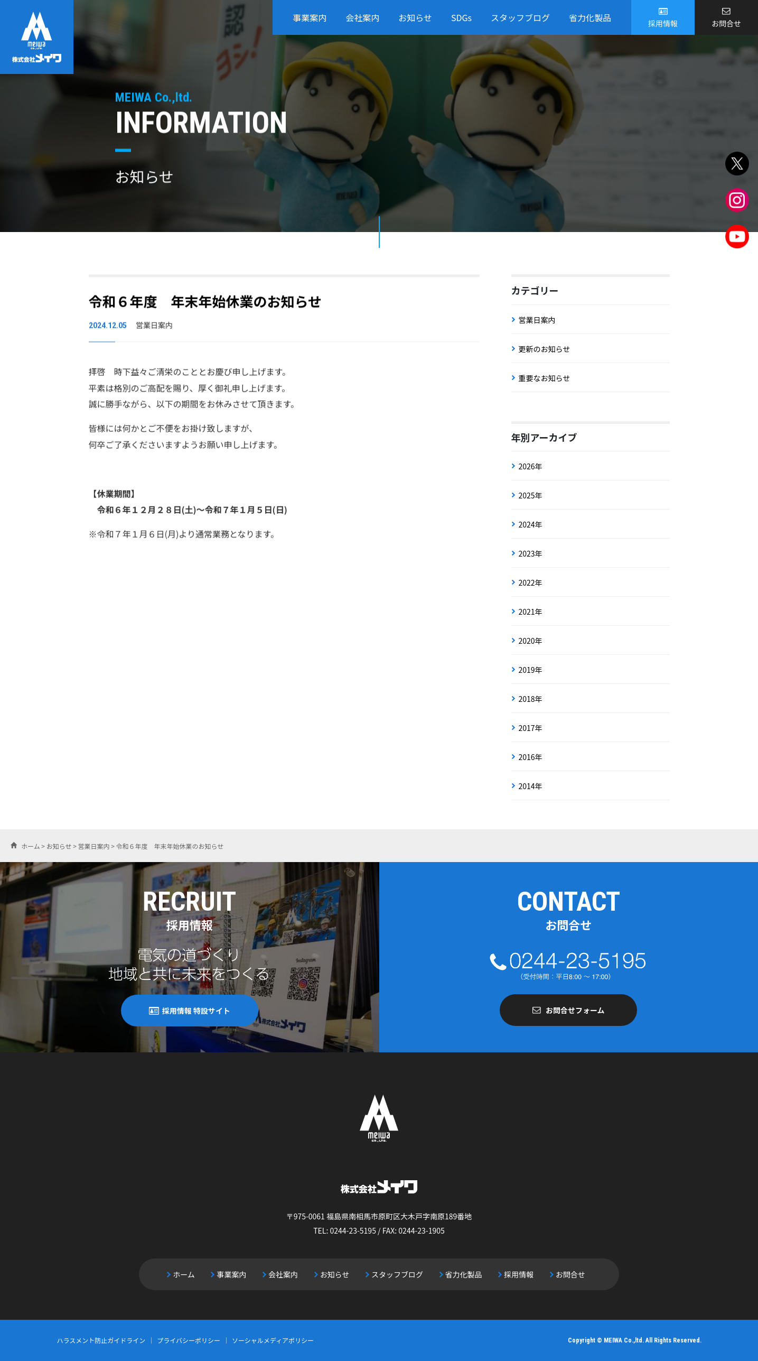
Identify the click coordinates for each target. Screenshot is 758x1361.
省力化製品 (590, 17)
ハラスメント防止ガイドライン (101, 1340)
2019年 (530, 669)
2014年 (530, 786)
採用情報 (663, 23)
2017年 (530, 728)
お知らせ (415, 17)
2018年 (530, 698)
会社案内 (362, 17)
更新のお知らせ (544, 349)
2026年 (530, 466)
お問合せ (726, 23)
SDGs (461, 17)
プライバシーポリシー (188, 1340)
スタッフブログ (520, 17)
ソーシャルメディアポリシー (273, 1340)
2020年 (530, 640)
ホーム (184, 1274)
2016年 (530, 757)
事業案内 (309, 17)
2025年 (530, 495)
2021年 (530, 611)
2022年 (530, 582)
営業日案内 (537, 319)
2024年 (530, 524)
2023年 (530, 553)
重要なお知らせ (544, 378)
